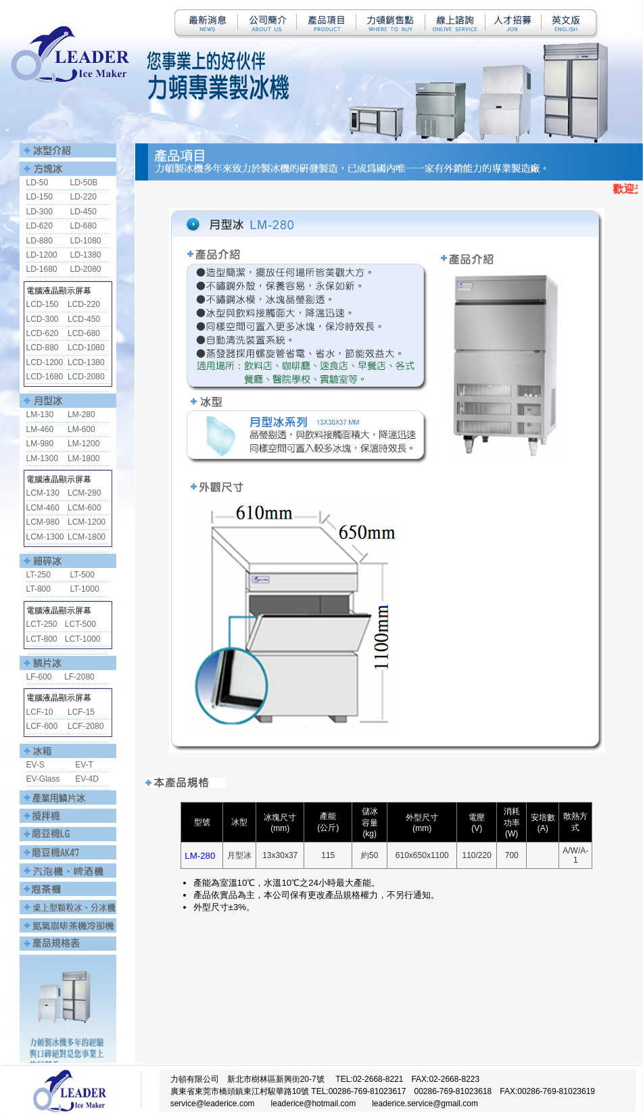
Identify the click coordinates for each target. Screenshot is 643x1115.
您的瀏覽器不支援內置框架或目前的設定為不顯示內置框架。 (67, 603)
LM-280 (200, 856)
